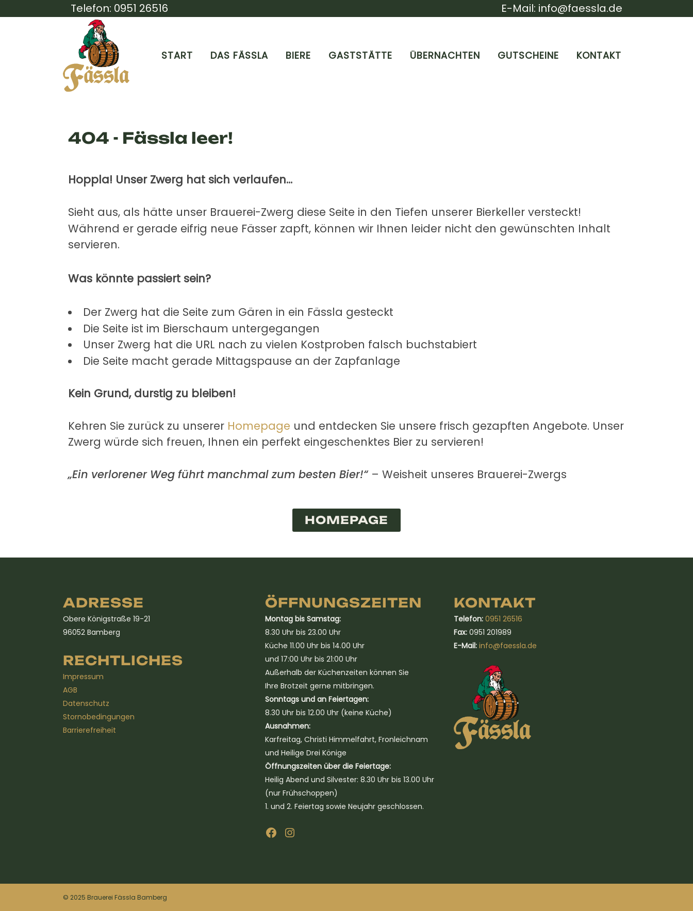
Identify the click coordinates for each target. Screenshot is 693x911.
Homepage (258, 425)
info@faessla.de (580, 8)
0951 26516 (141, 8)
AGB (70, 690)
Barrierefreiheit (89, 730)
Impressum (83, 676)
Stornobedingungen (99, 717)
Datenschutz (86, 703)
